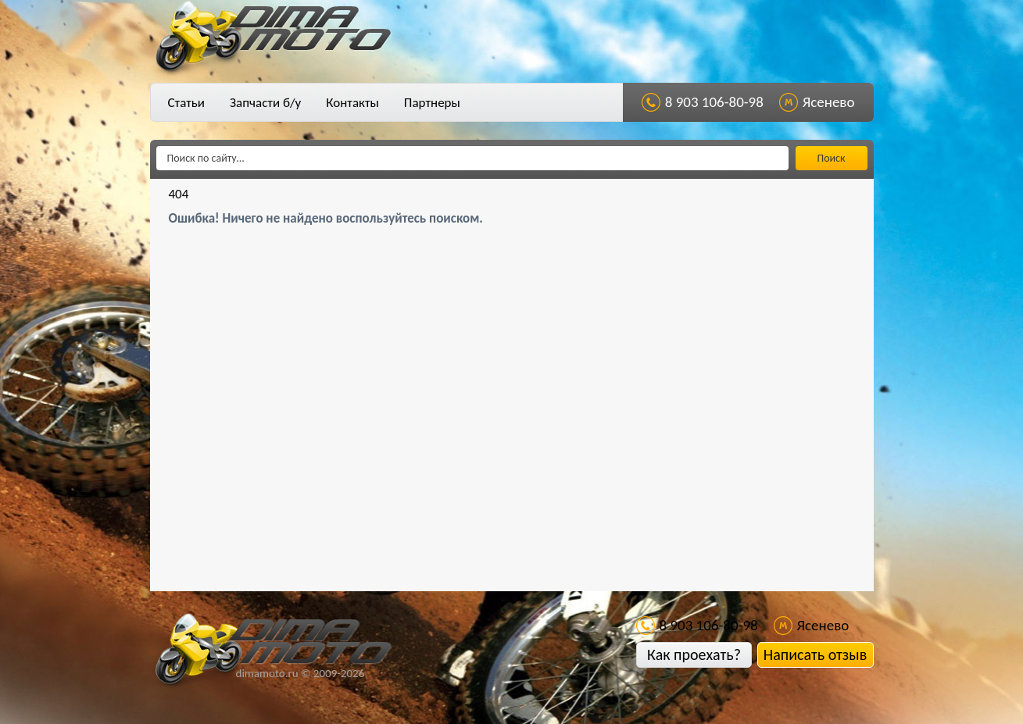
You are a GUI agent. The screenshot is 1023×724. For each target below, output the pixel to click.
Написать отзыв (815, 654)
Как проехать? (694, 654)
